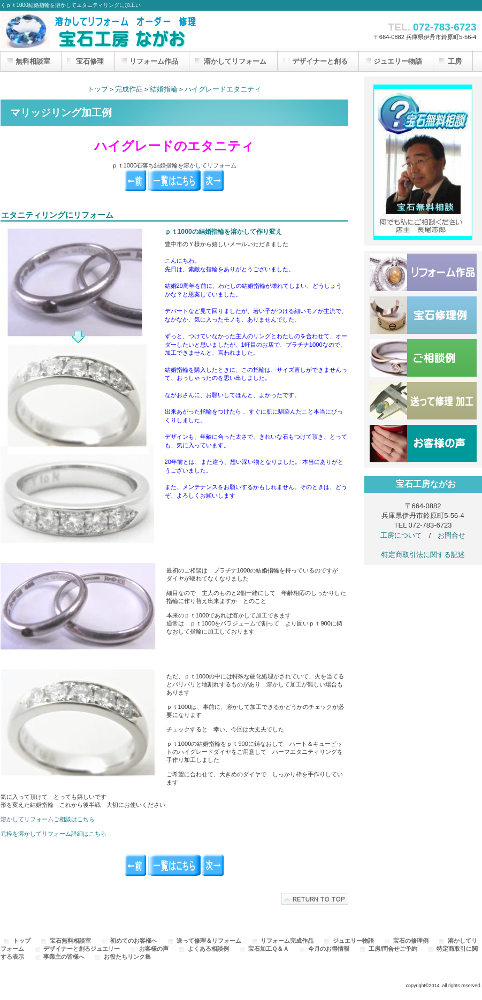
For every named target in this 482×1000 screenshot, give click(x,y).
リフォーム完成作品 (287, 940)
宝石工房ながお (108, 29)
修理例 (423, 315)
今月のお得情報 (328, 948)
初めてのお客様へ (133, 940)
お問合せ (451, 535)
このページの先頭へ (314, 899)
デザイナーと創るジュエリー (81, 948)
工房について (401, 535)
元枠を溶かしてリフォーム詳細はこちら (53, 833)
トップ (97, 89)
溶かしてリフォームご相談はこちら (48, 819)
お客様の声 (423, 443)
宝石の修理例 (411, 940)
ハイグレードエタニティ (223, 89)
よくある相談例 (208, 948)
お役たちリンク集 (127, 956)
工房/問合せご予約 (393, 948)
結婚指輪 (164, 89)
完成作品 (129, 89)
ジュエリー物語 (353, 940)
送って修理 (423, 400)
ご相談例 (423, 358)
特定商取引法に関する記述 (423, 555)
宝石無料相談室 (70, 940)
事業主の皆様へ (64, 956)
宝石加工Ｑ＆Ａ (268, 948)
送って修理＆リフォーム (209, 940)
